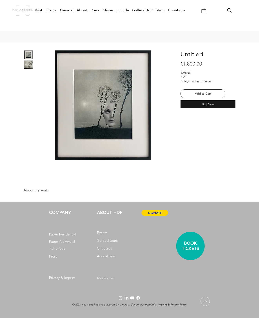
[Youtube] (132, 298)
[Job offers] (63, 249)
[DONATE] (154, 213)
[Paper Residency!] (63, 234)
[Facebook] (138, 298)
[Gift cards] (109, 248)
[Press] (63, 256)
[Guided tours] (109, 240)
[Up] (205, 301)
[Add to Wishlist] (231, 93)
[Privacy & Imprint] (69, 277)
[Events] (110, 233)
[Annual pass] (109, 256)
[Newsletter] (115, 278)
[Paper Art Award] (63, 241)
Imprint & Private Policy (172, 304)
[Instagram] (120, 298)
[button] (204, 10)
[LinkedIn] (126, 298)
